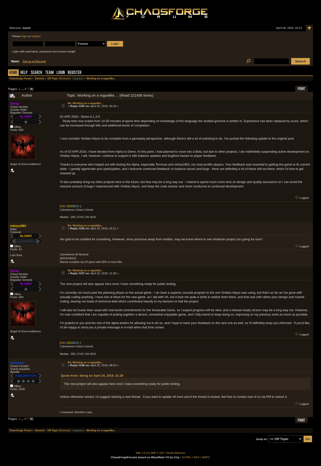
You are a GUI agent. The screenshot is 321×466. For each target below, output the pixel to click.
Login (61, 73)
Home (13, 73)
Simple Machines (175, 453)
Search (36, 73)
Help (24, 73)
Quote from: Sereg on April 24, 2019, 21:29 (92, 375)
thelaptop (17, 363)
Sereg (14, 103)
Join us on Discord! (34, 61)
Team (49, 73)
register (36, 36)
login (24, 36)
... (23, 89)
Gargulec (77, 78)
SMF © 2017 (158, 453)
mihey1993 (18, 226)
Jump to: (262, 439)
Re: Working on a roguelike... (85, 103)
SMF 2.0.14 (142, 453)
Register (75, 73)
